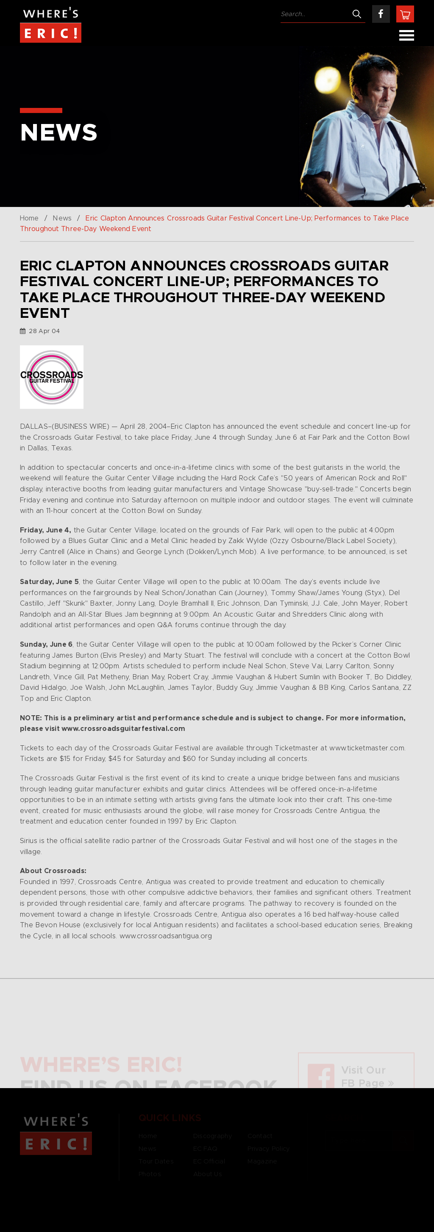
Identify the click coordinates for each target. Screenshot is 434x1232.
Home (29, 218)
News (62, 218)
